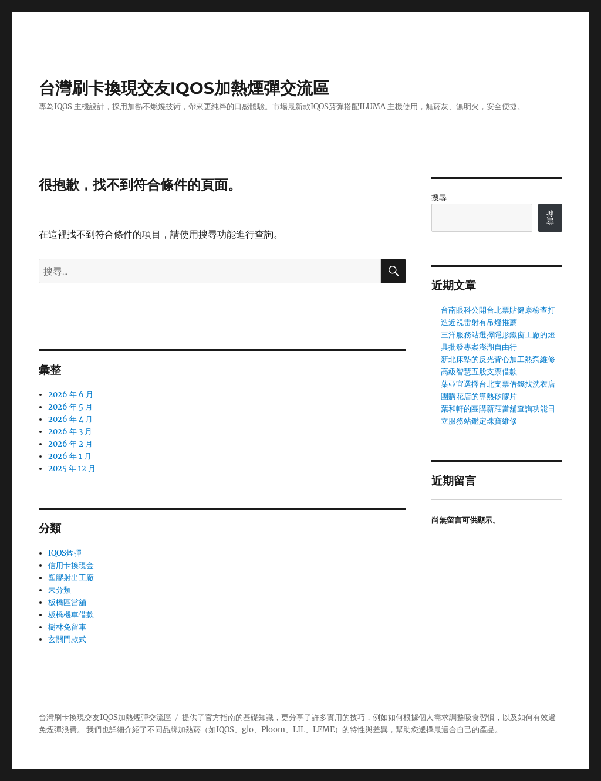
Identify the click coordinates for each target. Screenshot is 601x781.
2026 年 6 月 (70, 395)
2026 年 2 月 (70, 444)
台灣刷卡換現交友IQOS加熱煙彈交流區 (184, 88)
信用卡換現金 (71, 565)
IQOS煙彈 (65, 553)
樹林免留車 (67, 627)
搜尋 (439, 197)
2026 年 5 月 (70, 407)
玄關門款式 (67, 639)
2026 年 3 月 (70, 432)
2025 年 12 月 (72, 469)
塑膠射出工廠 (71, 578)
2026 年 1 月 (70, 456)
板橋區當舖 (67, 602)
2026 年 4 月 (70, 419)
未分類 (59, 590)
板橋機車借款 (71, 615)
